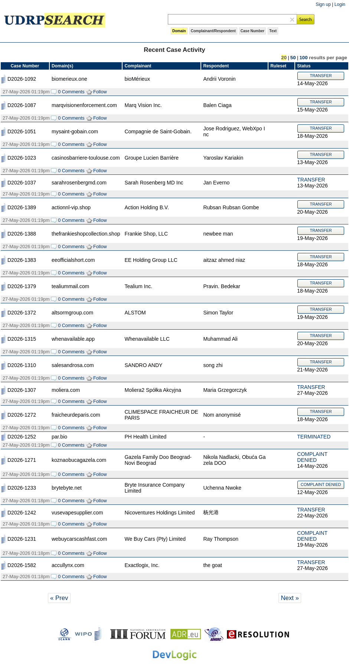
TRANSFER (321, 75)
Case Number (252, 31)
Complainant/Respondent (213, 31)
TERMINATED (313, 437)
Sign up (323, 4)
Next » (290, 597)
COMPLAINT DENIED (312, 457)
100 (303, 57)
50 (293, 57)
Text (273, 31)
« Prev (59, 597)
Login (340, 4)
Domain (179, 31)
